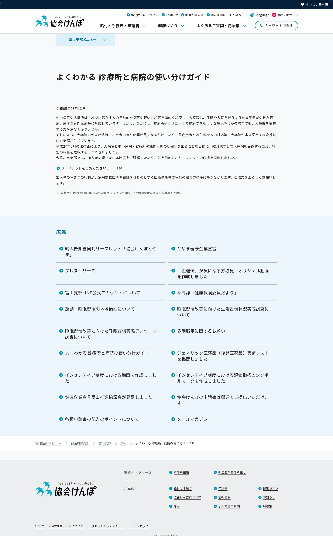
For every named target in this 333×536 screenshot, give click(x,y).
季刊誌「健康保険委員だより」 (207, 293)
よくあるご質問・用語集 (218, 25)
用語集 (267, 506)
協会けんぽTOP (51, 443)
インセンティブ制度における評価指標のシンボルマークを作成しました (223, 378)
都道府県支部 (194, 15)
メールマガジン (192, 419)
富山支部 (105, 443)
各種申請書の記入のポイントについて (102, 419)
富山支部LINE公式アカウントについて (102, 293)
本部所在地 (181, 472)
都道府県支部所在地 (232, 472)
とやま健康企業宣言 (196, 248)
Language (262, 15)
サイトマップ (139, 526)
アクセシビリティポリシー (107, 526)
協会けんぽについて (144, 15)
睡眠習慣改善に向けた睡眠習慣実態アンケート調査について (111, 334)
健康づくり (168, 25)
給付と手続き (183, 488)
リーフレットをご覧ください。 (92, 168)
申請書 (222, 488)
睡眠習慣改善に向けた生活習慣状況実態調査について (223, 312)
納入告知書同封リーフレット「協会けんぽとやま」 (111, 251)
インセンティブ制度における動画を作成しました (111, 378)
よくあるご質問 (229, 506)
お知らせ (172, 15)
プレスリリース (80, 270)
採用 (177, 506)
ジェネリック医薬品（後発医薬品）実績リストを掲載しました (223, 356)
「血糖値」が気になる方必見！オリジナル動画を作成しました (223, 273)
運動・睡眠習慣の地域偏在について (100, 309)
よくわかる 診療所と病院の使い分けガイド (107, 353)
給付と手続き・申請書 (120, 25)
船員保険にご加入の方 (226, 15)
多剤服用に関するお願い (201, 331)
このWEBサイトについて (66, 526)
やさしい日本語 (317, 4)
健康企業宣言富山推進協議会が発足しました (108, 397)
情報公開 (224, 497)
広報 (61, 231)
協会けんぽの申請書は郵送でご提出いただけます (223, 400)
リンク (39, 526)
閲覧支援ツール (287, 15)
